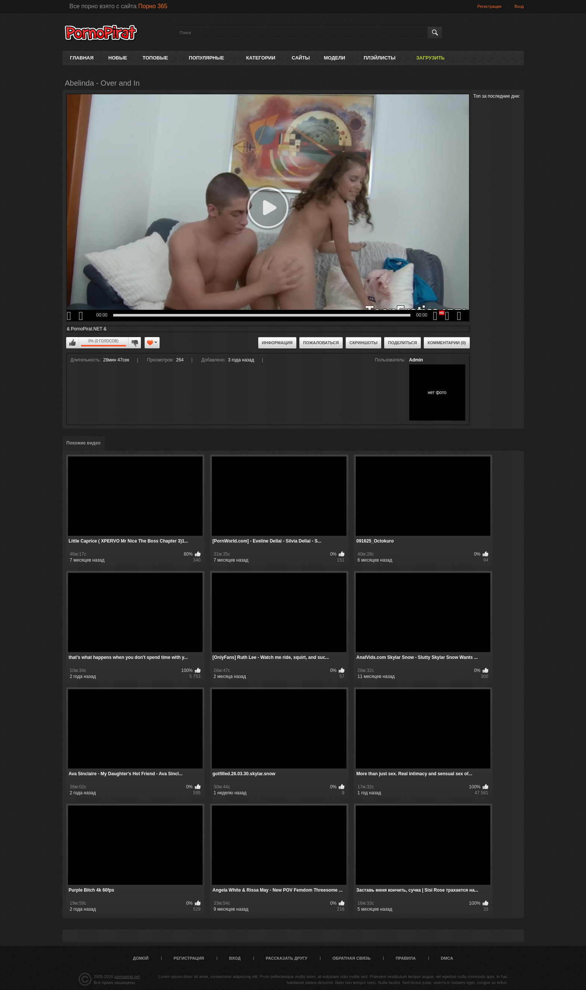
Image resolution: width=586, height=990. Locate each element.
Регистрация (489, 6)
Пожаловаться (321, 342)
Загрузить (430, 58)
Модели (334, 58)
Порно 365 (152, 6)
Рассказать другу (287, 958)
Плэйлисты (379, 58)
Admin (416, 360)
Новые (117, 58)
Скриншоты (363, 342)
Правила (406, 958)
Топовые (155, 58)
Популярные (206, 58)
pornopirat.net (127, 976)
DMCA (447, 958)
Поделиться (402, 342)
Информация (277, 342)
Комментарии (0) (447, 342)
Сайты (301, 58)
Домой (141, 958)
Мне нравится (72, 342)
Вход (519, 6)
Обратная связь (352, 958)
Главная (81, 58)
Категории (260, 58)
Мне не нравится (134, 342)
